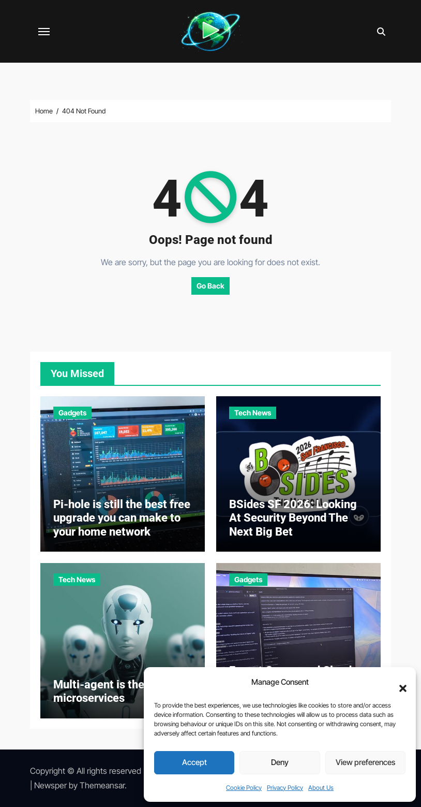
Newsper (50, 785)
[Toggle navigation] (44, 31)
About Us (321, 787)
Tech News (252, 412)
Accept (194, 762)
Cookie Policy (244, 787)
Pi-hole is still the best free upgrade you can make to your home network (121, 518)
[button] (397, 682)
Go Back (210, 285)
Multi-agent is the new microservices (110, 691)
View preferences (365, 762)
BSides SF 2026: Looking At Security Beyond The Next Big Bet (293, 518)
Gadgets (72, 412)
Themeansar (102, 785)
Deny (280, 762)
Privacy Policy (285, 787)
